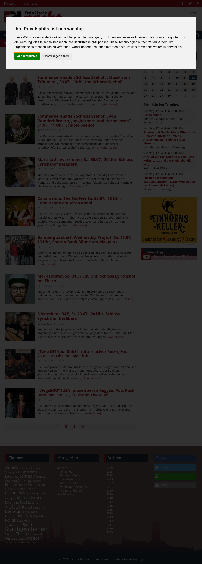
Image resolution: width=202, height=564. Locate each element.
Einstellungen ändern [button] (56, 56)
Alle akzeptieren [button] (27, 56)
